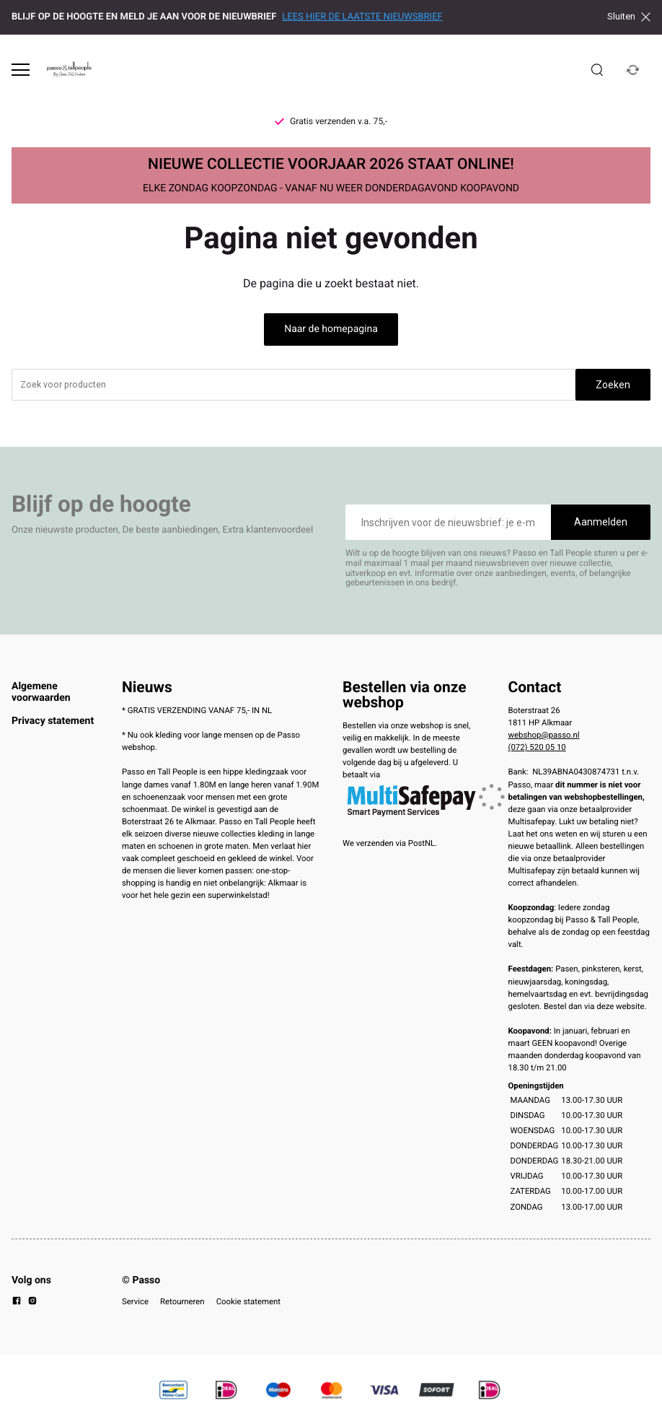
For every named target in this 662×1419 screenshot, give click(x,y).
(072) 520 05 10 (537, 747)
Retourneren (182, 1301)
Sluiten (628, 17)
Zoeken (613, 384)
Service (135, 1301)
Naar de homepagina (331, 329)
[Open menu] (21, 70)
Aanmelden (600, 522)
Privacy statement (53, 721)
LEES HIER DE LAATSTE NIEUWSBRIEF (362, 17)
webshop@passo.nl (544, 735)
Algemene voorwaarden (41, 692)
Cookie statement (248, 1301)
